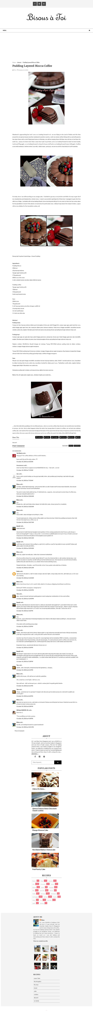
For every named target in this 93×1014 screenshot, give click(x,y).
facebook (77, 445)
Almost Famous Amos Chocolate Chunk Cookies (44, 810)
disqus (71, 445)
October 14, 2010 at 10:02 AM (25, 496)
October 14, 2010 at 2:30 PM (25, 626)
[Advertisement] (46, 49)
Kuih (34, 890)
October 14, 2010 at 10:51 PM (25, 727)
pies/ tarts (49, 900)
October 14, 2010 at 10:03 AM (25, 506)
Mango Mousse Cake (40, 830)
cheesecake (43, 884)
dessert (34, 887)
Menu (4, 30)
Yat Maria (19, 453)
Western (42, 903)
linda (18, 571)
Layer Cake (42, 890)
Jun (18, 474)
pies (41, 900)
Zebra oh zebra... (38, 789)
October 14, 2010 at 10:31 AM (25, 538)
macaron (51, 890)
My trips (45, 897)
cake (34, 884)
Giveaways (51, 887)
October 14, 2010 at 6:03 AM (25, 461)
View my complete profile (40, 941)
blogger (65, 445)
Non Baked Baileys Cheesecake (43, 850)
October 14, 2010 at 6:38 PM (25, 706)
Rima (18, 484)
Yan (18, 594)
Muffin (34, 893)
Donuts (42, 887)
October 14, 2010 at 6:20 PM (25, 696)
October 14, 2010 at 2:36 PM (25, 647)
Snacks (34, 903)
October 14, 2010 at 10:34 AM (25, 548)
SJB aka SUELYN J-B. (22, 710)
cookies (52, 884)
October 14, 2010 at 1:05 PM (25, 611)
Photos (34, 900)
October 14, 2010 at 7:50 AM (25, 480)
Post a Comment (19, 731)
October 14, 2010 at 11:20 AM (25, 578)
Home (14, 62)
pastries (55, 897)
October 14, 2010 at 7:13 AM (25, 470)
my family (43, 893)
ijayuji (18, 526)
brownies (51, 881)
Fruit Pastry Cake (38, 869)
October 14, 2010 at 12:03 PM (25, 590)
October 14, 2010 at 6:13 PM (25, 670)
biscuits (34, 881)
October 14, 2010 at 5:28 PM (25, 661)
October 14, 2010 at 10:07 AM (25, 522)
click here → (35, 753)
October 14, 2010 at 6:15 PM (25, 685)
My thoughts (35, 897)
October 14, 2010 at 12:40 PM (25, 598)
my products (53, 893)
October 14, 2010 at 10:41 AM (25, 567)
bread (42, 881)
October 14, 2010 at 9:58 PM (25, 718)
